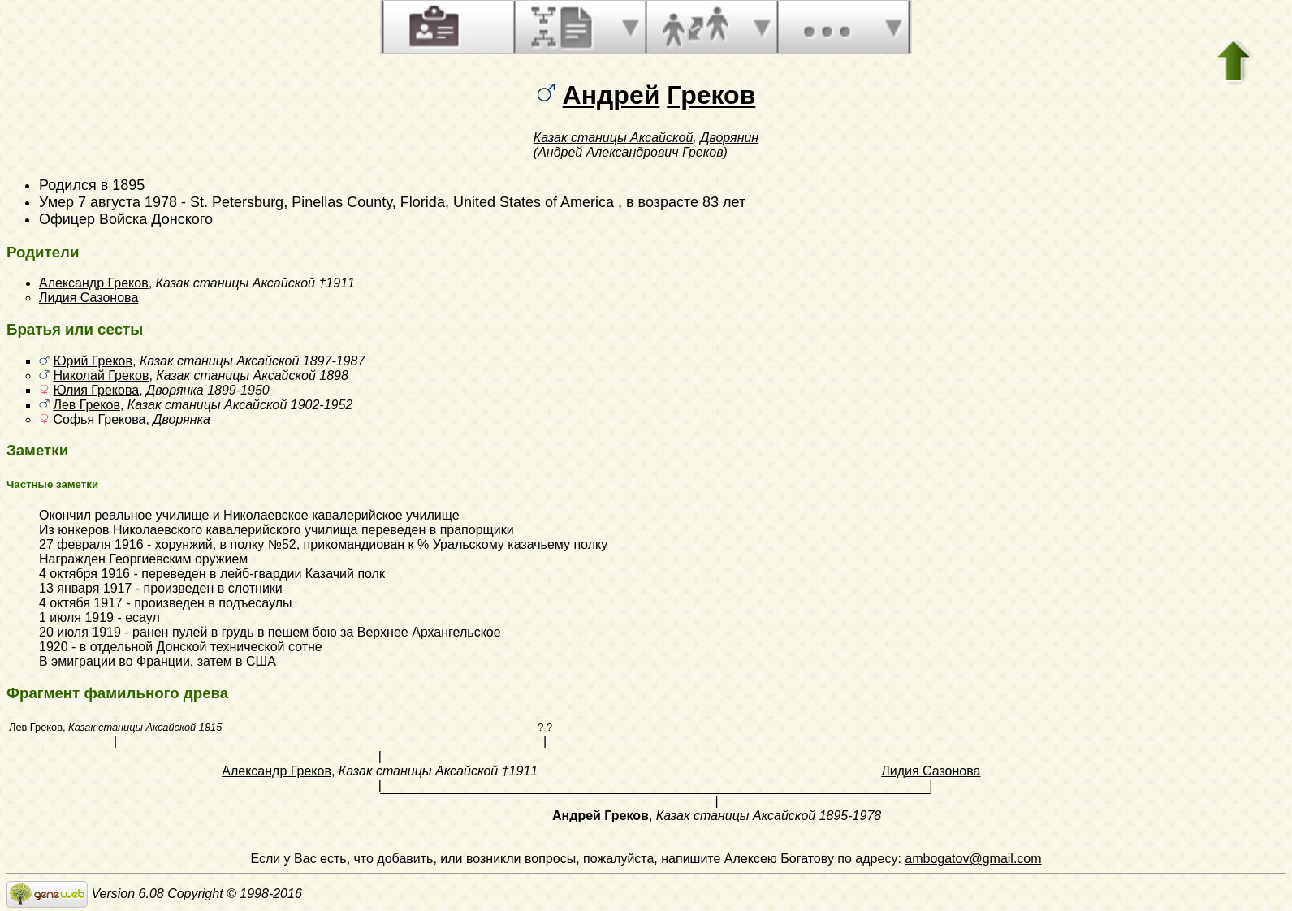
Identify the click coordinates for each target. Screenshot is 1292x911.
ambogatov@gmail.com (973, 859)
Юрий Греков (92, 361)
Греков (711, 95)
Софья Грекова (99, 419)
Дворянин (729, 138)
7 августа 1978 (127, 202)
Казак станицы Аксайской (613, 138)
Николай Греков (101, 375)
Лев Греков (86, 405)
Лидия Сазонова (88, 297)
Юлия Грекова (96, 390)
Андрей (611, 95)
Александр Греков (94, 283)
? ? (545, 727)
